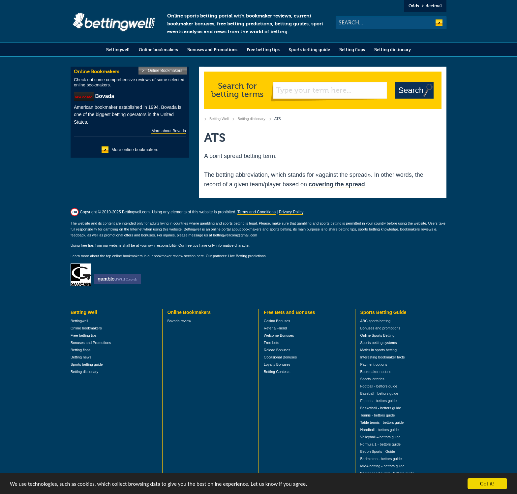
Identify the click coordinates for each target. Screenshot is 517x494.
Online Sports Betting (377, 335)
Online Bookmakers (165, 70)
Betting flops (352, 49)
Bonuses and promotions (380, 328)
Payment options (373, 364)
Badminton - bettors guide (381, 459)
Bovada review (179, 321)
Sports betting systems (378, 343)
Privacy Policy (291, 212)
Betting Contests (277, 372)
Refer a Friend (275, 328)
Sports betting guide (309, 49)
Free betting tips (263, 49)
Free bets (271, 343)
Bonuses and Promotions (212, 49)
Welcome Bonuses (279, 335)
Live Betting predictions (247, 256)
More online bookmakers (134, 149)
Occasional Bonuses (280, 357)
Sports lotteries (372, 379)
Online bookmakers (158, 49)
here (200, 256)
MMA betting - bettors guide (382, 466)
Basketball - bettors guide (380, 408)
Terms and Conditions (256, 212)
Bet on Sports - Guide (377, 451)
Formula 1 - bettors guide (380, 444)
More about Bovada (168, 131)
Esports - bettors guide (378, 401)
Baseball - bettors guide (379, 393)
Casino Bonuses (277, 321)
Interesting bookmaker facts (382, 357)
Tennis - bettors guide (377, 415)
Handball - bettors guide (379, 430)
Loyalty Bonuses (277, 364)
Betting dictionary (392, 49)
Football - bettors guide (378, 386)
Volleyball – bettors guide (380, 437)
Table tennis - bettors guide (382, 422)
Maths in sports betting (378, 350)
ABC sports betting (375, 321)
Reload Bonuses (277, 350)
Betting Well (218, 119)
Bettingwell (118, 49)
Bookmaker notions (375, 372)
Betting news (81, 357)
